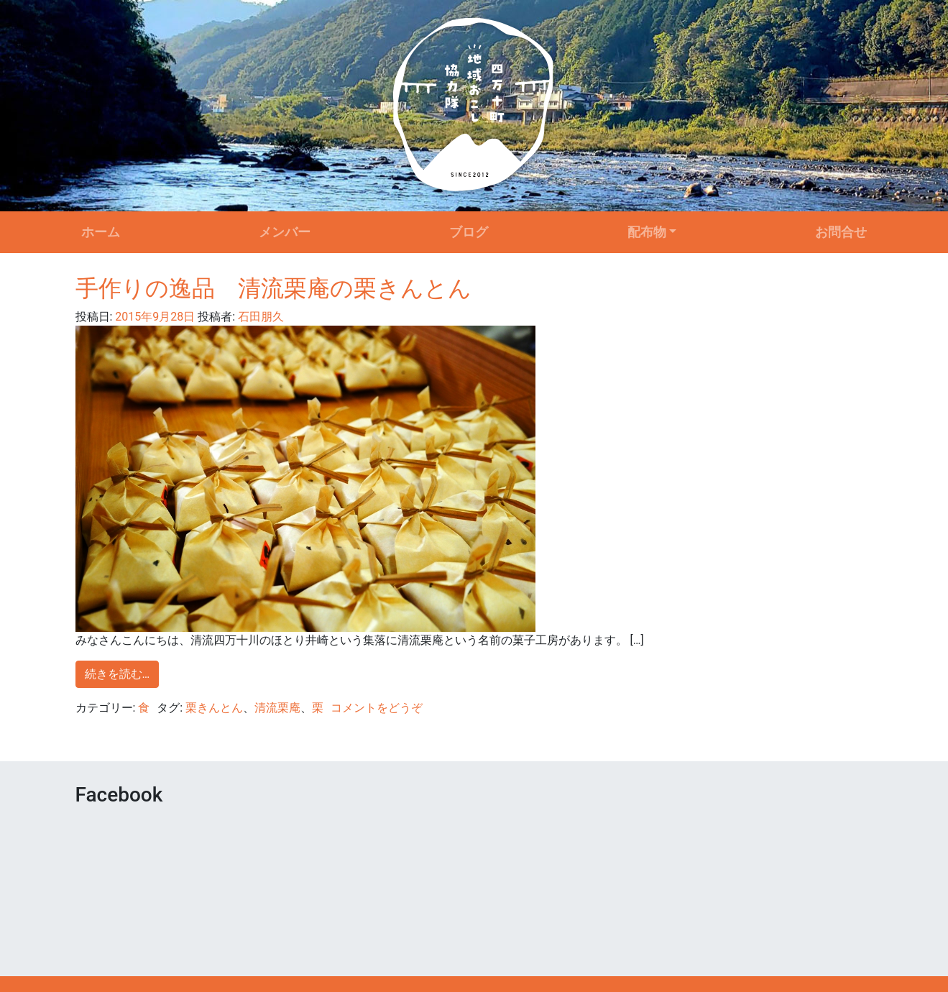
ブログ (468, 232)
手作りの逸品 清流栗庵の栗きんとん (273, 288)
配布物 (646, 232)
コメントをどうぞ (377, 708)
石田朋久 (259, 316)
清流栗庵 (277, 708)
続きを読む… (117, 674)
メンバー (284, 232)
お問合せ (841, 232)
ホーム (100, 232)
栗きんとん (214, 708)
